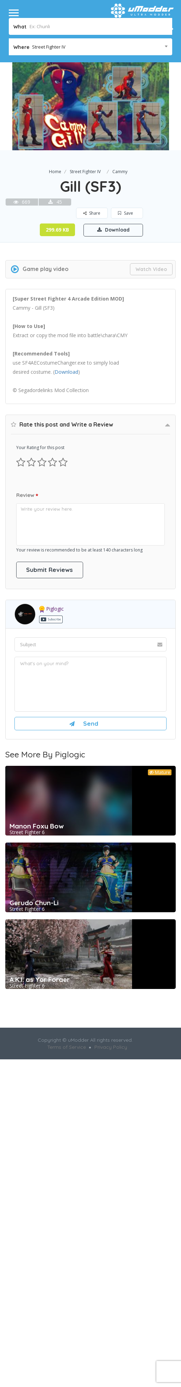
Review (27, 495)
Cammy (119, 172)
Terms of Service (66, 1047)
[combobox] (90, 47)
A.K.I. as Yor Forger (40, 980)
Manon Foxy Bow (37, 826)
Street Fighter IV (85, 172)
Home (55, 172)
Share (92, 213)
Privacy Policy (110, 1047)
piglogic (51, 609)
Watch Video (151, 269)
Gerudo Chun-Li (34, 903)
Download (113, 230)
